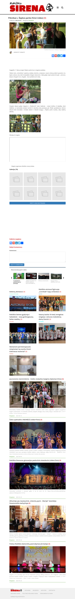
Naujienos (36, 590)
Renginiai (12, 416)
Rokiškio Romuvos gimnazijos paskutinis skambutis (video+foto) (34, 460)
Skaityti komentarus (16, 264)
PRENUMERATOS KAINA (46, 593)
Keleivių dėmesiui (16, 292)
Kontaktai (52, 590)
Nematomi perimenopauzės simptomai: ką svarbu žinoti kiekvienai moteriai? (20, 349)
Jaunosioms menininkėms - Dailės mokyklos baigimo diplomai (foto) (35, 379)
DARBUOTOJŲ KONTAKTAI (18, 596)
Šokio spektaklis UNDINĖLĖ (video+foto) (24, 420)
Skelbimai (27, 590)
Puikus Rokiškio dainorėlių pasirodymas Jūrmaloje (28, 544)
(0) (45, 18)
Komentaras (12, 250)
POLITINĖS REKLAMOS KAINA (30, 593)
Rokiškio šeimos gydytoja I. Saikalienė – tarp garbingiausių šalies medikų (21, 316)
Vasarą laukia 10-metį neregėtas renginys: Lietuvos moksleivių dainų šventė (51, 316)
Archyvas (43, 590)
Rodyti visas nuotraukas (37, 203)
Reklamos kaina (15, 593)
